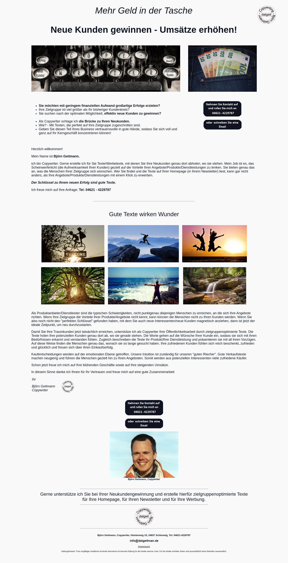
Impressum (144, 546)
